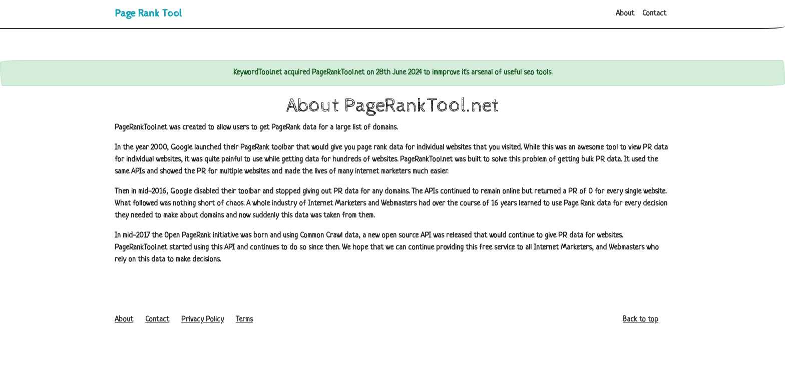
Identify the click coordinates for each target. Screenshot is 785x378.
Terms (244, 320)
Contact (654, 14)
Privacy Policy (202, 320)
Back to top (640, 320)
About (625, 14)
